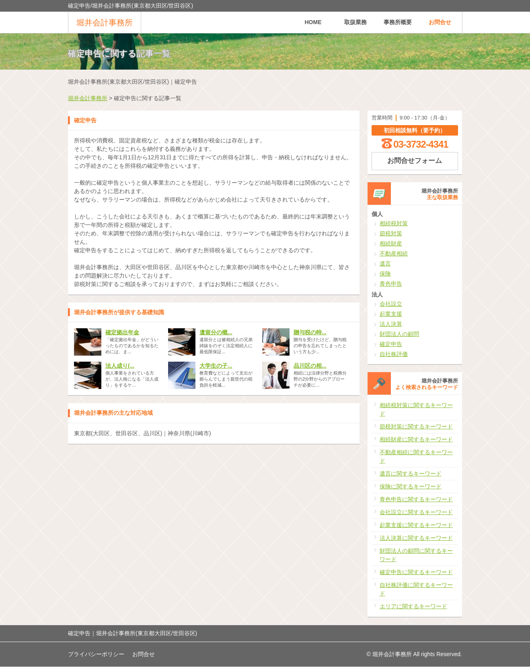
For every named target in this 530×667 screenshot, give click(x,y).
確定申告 (391, 344)
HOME (313, 22)
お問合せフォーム (414, 161)
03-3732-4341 (420, 144)
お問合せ (440, 22)
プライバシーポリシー (96, 654)
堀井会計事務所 (104, 22)
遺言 (385, 263)
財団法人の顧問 (399, 334)
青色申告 (391, 283)
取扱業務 (355, 22)
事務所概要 (398, 22)
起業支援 (391, 314)
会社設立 (391, 304)
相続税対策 (394, 223)
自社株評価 (394, 354)
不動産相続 (394, 253)
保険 (385, 273)
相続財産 (391, 243)
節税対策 (391, 233)
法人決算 (391, 324)
